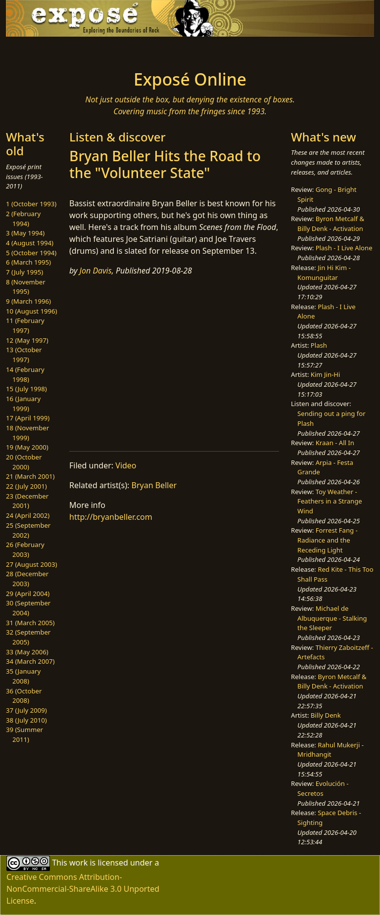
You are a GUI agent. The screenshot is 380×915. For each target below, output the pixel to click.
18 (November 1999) (27, 432)
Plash (319, 345)
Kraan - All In (335, 442)
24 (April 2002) (27, 515)
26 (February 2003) (25, 549)
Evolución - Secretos (322, 788)
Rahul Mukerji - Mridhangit (330, 749)
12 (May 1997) (27, 340)
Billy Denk (326, 715)
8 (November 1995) (26, 286)
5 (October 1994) (31, 252)
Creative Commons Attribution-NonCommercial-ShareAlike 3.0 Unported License (82, 888)
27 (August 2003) (31, 564)
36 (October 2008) (24, 695)
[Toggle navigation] (37, 50)
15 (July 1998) (26, 388)
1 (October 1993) (31, 203)
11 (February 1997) (25, 325)
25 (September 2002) (28, 530)
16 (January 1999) (23, 403)
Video (125, 465)
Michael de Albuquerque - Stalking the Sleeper (332, 618)
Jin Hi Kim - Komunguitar (324, 272)
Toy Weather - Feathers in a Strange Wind (329, 501)
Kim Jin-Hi (325, 374)
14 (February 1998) (25, 374)
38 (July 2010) (26, 720)
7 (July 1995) (24, 272)
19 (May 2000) (27, 447)
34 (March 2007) (30, 661)
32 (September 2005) (28, 637)
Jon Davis (96, 270)
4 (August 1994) (29, 242)
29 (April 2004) (27, 593)
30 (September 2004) (28, 607)
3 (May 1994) (25, 233)
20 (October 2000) (24, 462)
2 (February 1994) (23, 218)
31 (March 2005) (30, 622)
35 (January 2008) (23, 676)
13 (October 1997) (24, 354)
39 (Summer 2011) (24, 734)
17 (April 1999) (27, 417)
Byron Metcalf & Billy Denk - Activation (330, 223)
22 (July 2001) (26, 486)
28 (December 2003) (27, 578)
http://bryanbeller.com (110, 516)
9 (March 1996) (28, 301)
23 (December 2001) (27, 501)
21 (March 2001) (30, 476)
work (78, 862)
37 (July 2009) (26, 710)
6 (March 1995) (28, 262)
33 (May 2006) (27, 651)
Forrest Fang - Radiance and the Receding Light (327, 540)
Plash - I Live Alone (344, 247)
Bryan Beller (154, 485)
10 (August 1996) (31, 311)
